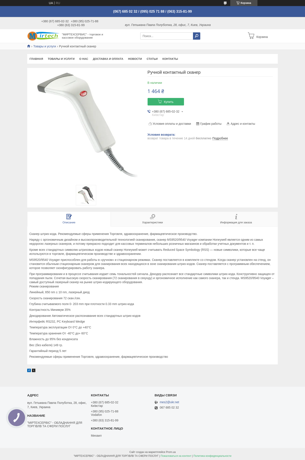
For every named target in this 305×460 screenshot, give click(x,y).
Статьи (152, 58)
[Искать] (196, 36)
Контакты (170, 58)
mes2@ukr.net (169, 402)
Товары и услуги (44, 46)
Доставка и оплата (108, 58)
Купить (168, 102)
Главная (36, 58)
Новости (135, 58)
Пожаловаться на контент (176, 455)
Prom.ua (171, 452)
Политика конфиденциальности (212, 455)
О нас (83, 58)
